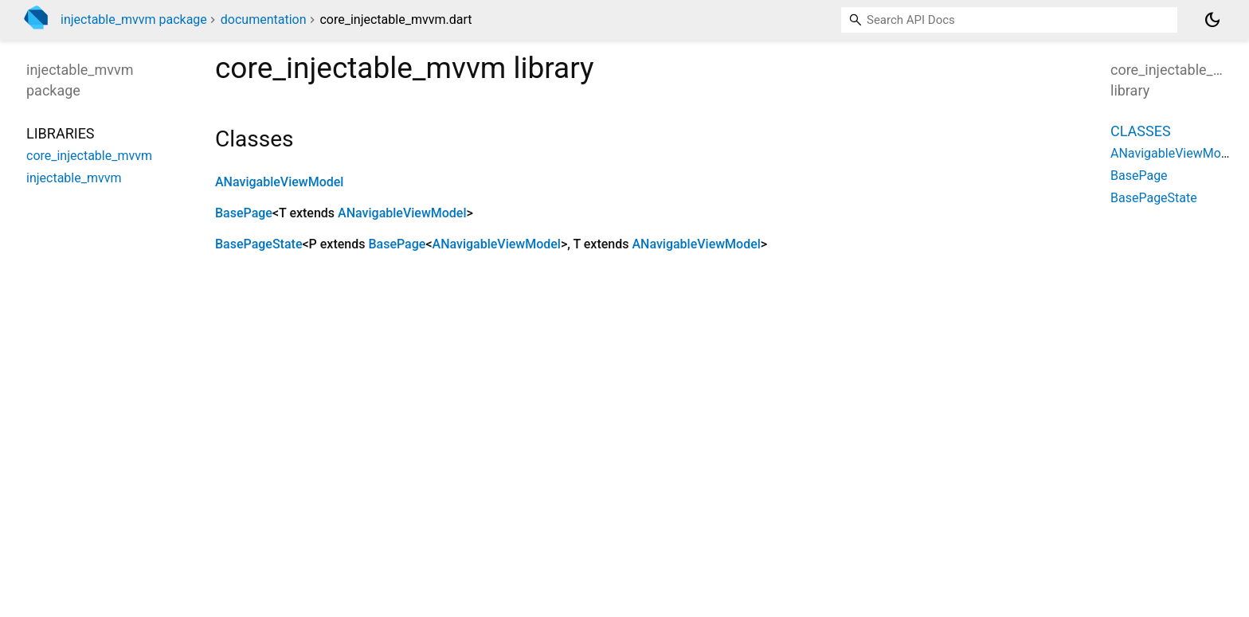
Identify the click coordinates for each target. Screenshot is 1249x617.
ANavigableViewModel (279, 181)
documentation (264, 19)
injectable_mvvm (74, 177)
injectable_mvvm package (134, 19)
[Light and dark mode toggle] (1212, 20)
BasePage (243, 213)
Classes (1140, 131)
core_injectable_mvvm (89, 155)
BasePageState (258, 244)
